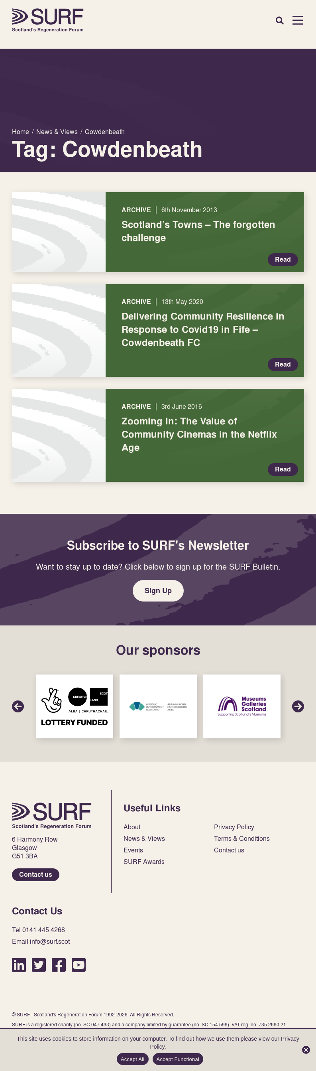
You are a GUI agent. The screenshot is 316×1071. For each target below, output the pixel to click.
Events (133, 850)
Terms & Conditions (242, 838)
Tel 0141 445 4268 (38, 930)
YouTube (79, 965)
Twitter (39, 965)
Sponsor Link (74, 706)
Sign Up (158, 591)
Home (48, 20)
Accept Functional (178, 1059)
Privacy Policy (234, 827)
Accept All (133, 1059)
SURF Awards (144, 862)
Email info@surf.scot (41, 941)
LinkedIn (19, 965)
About (132, 827)
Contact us (35, 874)
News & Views (144, 838)
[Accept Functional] (306, 1050)
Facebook (59, 965)
